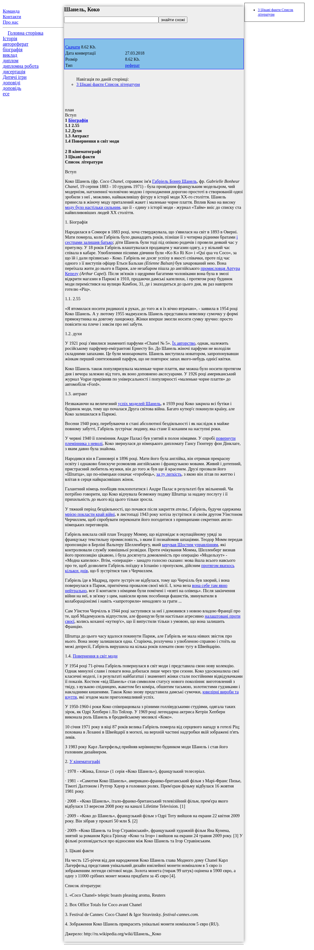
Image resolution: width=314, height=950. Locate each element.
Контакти (12, 16)
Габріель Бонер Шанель (174, 181)
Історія (10, 38)
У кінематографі (84, 761)
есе (6, 93)
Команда (11, 11)
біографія (12, 49)
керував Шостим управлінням (190, 544)
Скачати (72, 47)
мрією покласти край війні (90, 514)
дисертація (14, 71)
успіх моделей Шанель (139, 403)
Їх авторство (183, 343)
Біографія (78, 120)
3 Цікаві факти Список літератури (108, 84)
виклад (10, 55)
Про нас (10, 22)
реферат (132, 65)
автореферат (15, 44)
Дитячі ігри (15, 77)
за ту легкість (169, 474)
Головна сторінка (25, 33)
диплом (10, 60)
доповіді (11, 82)
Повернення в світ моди (95, 655)
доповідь (12, 88)
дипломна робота (21, 66)
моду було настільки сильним (92, 207)
